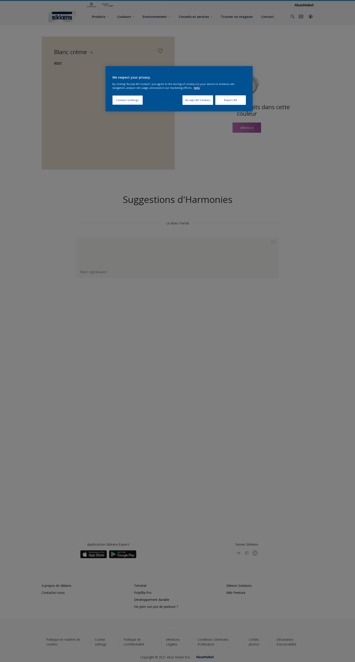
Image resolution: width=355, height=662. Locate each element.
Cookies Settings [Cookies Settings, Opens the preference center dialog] (127, 100)
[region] (179, 88)
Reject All (230, 100)
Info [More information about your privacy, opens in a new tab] (197, 87)
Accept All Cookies (197, 100)
